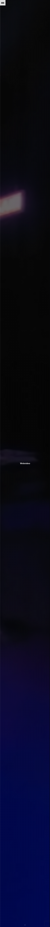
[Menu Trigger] (2, 2)
